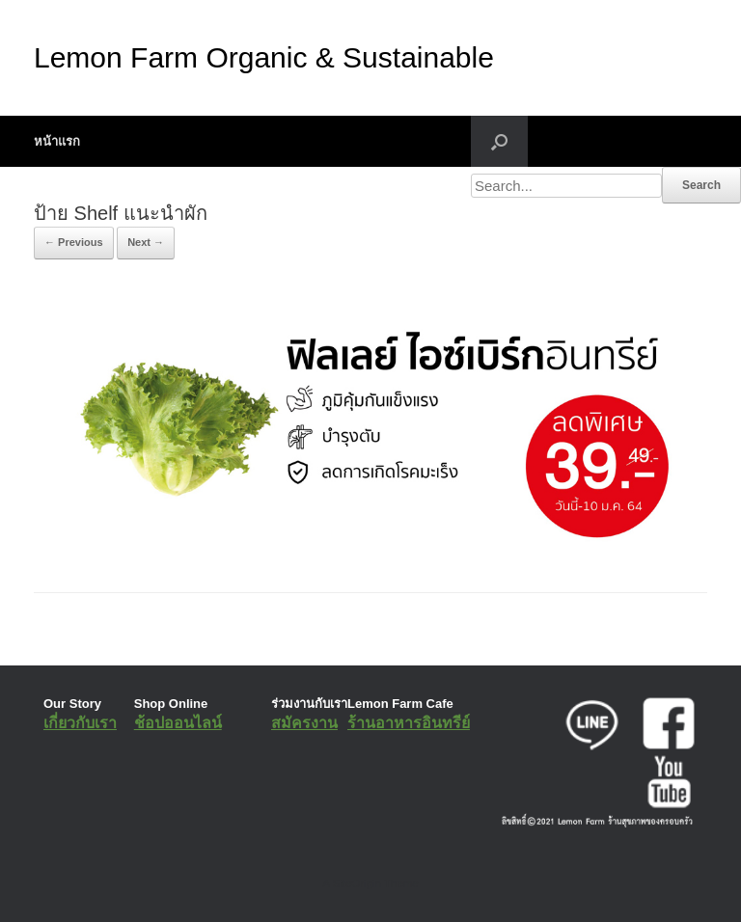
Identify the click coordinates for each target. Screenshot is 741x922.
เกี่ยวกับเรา (80, 723)
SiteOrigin (356, 883)
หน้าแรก (57, 141)
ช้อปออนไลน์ (178, 723)
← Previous (73, 242)
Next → (145, 242)
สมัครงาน (304, 723)
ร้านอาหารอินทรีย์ (408, 723)
